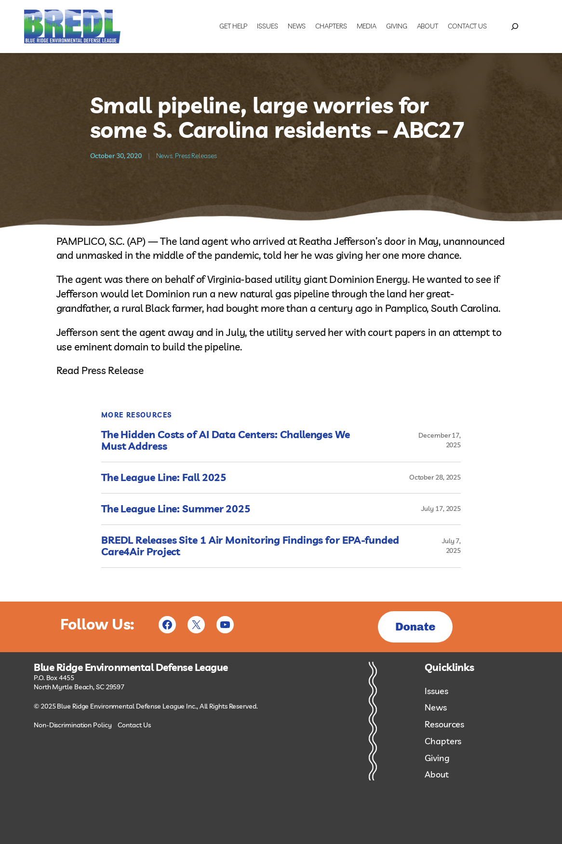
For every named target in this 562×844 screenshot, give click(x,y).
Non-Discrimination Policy (73, 725)
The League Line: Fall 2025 (164, 477)
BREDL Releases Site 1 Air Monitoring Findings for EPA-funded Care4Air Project (250, 546)
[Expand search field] (515, 26)
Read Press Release (100, 370)
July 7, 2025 (451, 545)
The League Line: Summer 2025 (176, 509)
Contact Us (134, 725)
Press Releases (196, 155)
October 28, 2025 (435, 477)
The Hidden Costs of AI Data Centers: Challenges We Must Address (225, 440)
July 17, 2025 (441, 508)
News (164, 155)
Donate (415, 626)
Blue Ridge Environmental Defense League (131, 667)
